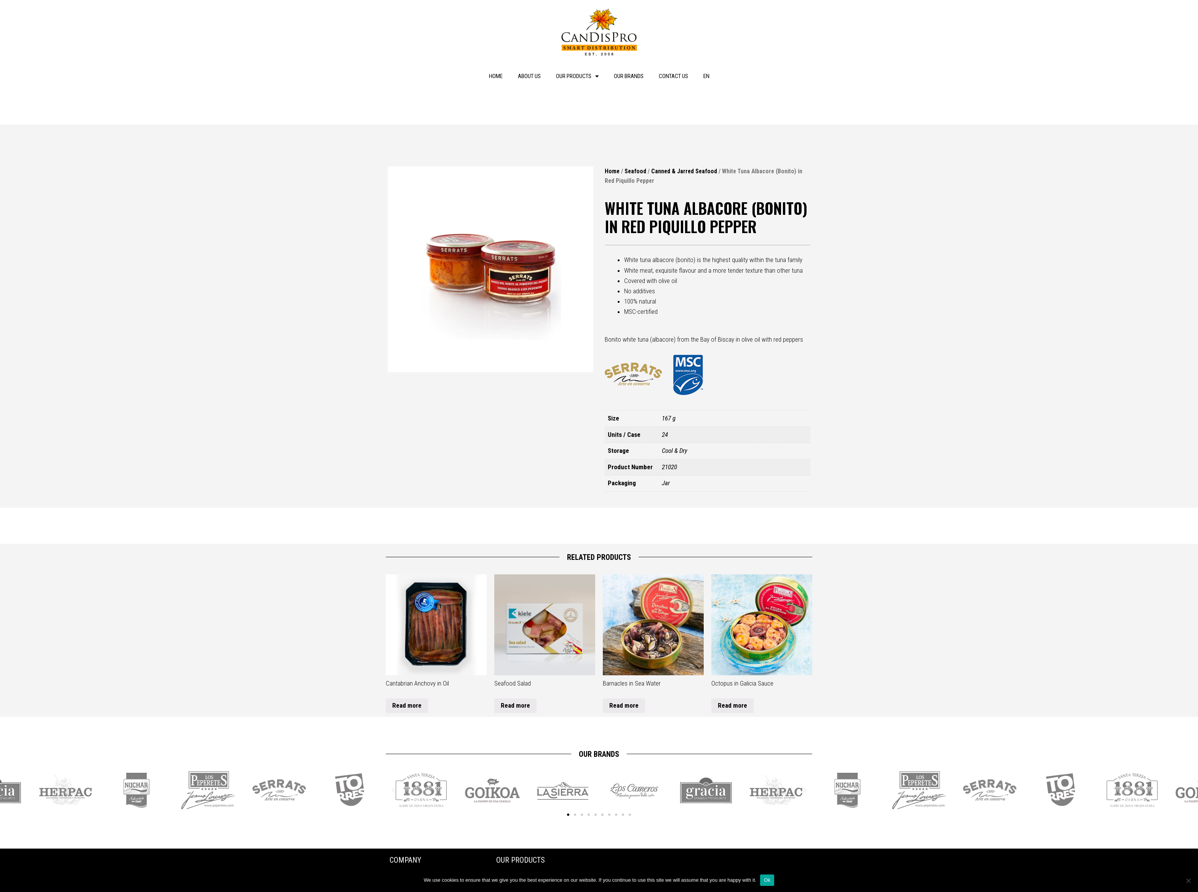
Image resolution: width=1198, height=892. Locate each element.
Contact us (673, 76)
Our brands (629, 76)
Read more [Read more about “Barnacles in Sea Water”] (624, 705)
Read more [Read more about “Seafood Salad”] (515, 705)
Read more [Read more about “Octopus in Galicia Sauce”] (732, 705)
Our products (577, 76)
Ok (767, 880)
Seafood (635, 171)
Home (496, 76)
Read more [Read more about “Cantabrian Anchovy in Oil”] (407, 705)
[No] (1188, 880)
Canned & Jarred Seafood (684, 171)
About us (529, 76)
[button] (568, 815)
